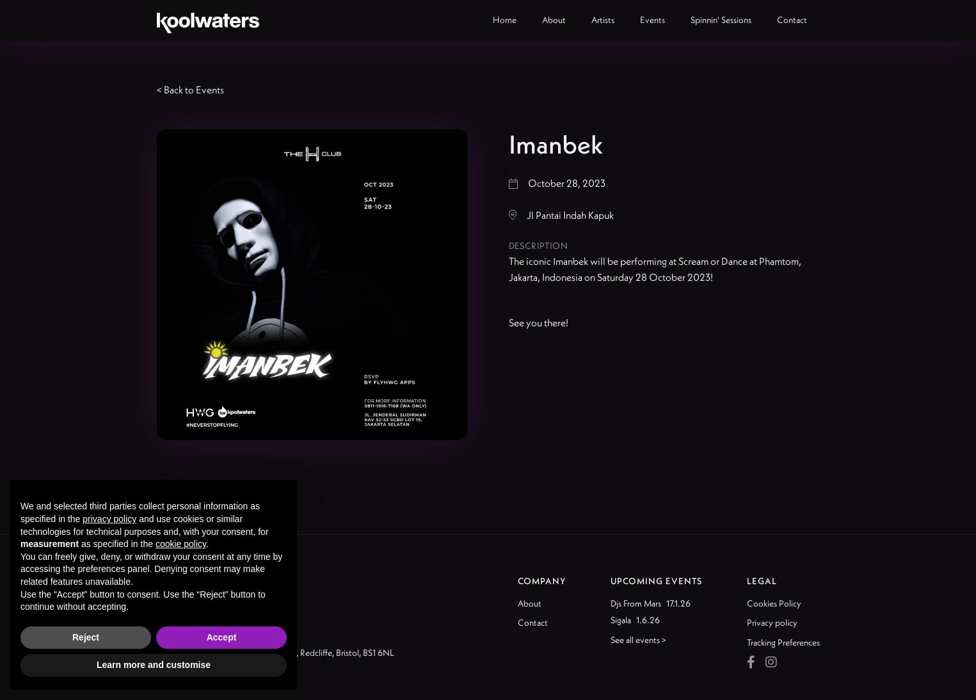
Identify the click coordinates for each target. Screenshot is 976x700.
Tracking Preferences (783, 642)
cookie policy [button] (181, 544)
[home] (208, 20)
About (529, 603)
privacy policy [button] (109, 519)
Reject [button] (85, 637)
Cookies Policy (774, 603)
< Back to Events (190, 89)
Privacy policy (772, 622)
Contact (533, 622)
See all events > (638, 640)
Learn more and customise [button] (154, 665)
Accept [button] (222, 637)
